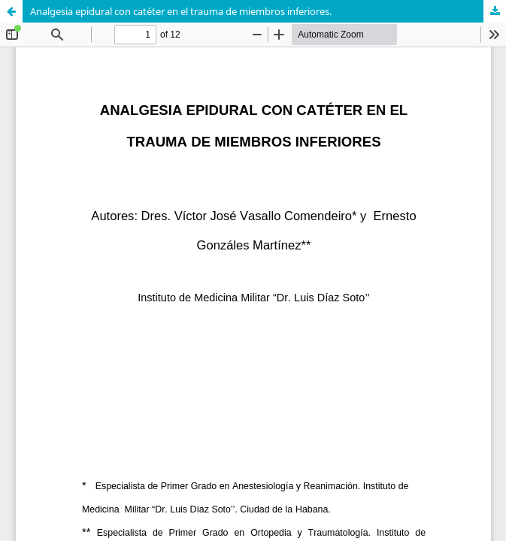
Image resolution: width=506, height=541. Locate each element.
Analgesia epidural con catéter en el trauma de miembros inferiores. (181, 11)
